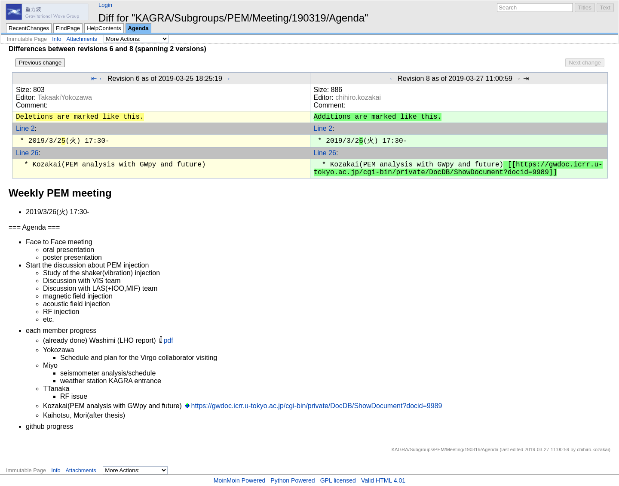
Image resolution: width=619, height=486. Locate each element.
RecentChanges (29, 28)
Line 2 (25, 128)
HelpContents (104, 28)
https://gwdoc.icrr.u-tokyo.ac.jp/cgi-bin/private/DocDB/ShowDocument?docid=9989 (316, 405)
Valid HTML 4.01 (383, 480)
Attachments (82, 39)
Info (56, 39)
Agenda (138, 28)
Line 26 (27, 153)
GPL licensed (338, 480)
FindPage (68, 28)
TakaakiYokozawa (64, 97)
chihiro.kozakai (358, 97)
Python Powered (292, 480)
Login (105, 5)
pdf (168, 340)
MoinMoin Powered (240, 480)
